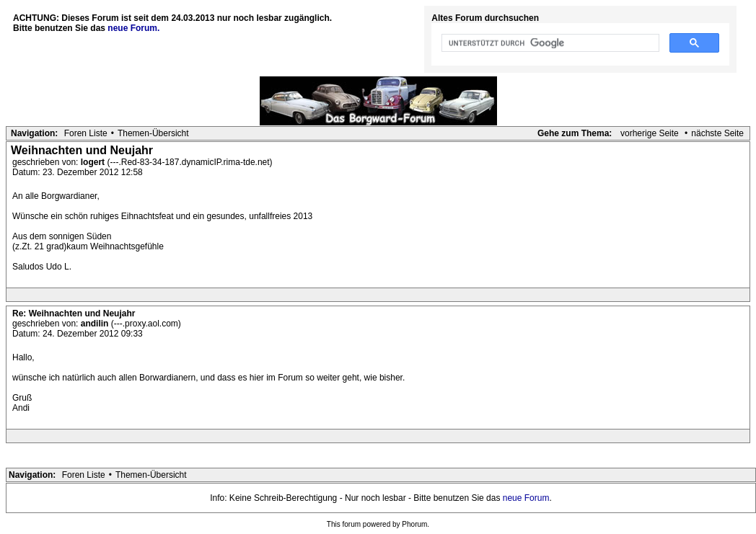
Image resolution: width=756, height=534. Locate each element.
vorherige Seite (649, 133)
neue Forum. (133, 28)
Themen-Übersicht (153, 133)
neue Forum (526, 498)
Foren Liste (85, 133)
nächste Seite (717, 133)
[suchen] (549, 43)
